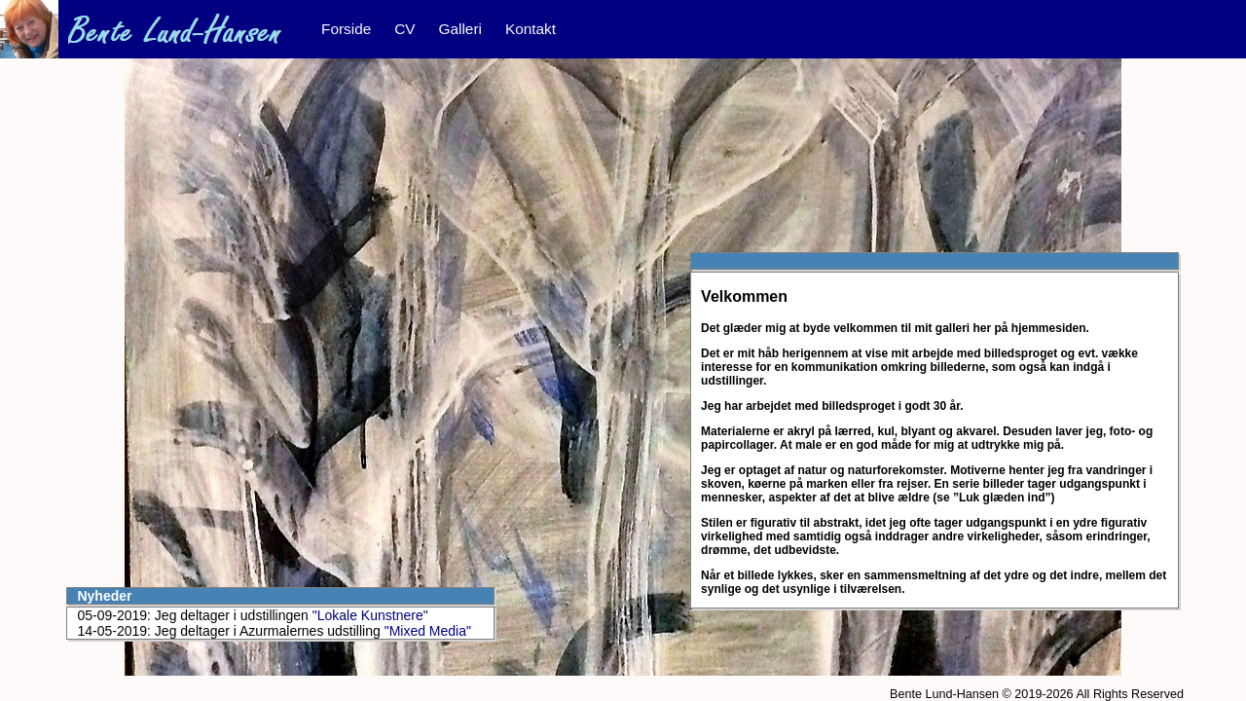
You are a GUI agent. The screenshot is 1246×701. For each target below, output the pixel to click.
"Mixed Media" (428, 631)
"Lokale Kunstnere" (370, 615)
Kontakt (530, 28)
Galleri (460, 28)
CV (404, 28)
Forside (346, 28)
